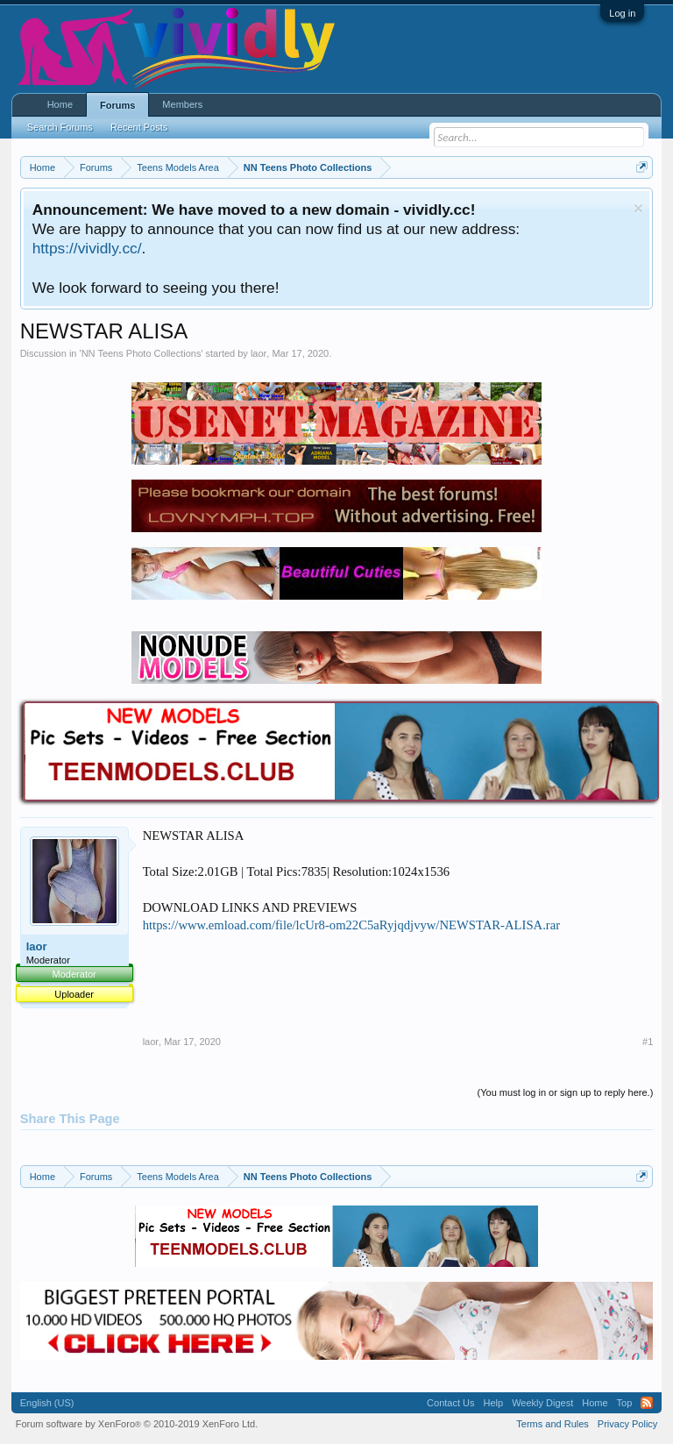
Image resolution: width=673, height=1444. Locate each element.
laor (258, 353)
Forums (117, 105)
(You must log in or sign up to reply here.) (566, 1092)
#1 (647, 1041)
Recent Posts (138, 127)
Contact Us (450, 1403)
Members (182, 104)
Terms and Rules (552, 1424)
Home (60, 104)
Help (494, 1403)
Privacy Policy (627, 1424)
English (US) (47, 1403)
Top (625, 1403)
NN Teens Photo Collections (141, 353)
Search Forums (60, 127)
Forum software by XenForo (137, 1424)
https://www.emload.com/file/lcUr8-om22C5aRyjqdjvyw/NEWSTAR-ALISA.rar (351, 925)
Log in (622, 13)
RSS (647, 1403)
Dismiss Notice (638, 208)
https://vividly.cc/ (87, 248)
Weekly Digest (542, 1403)
